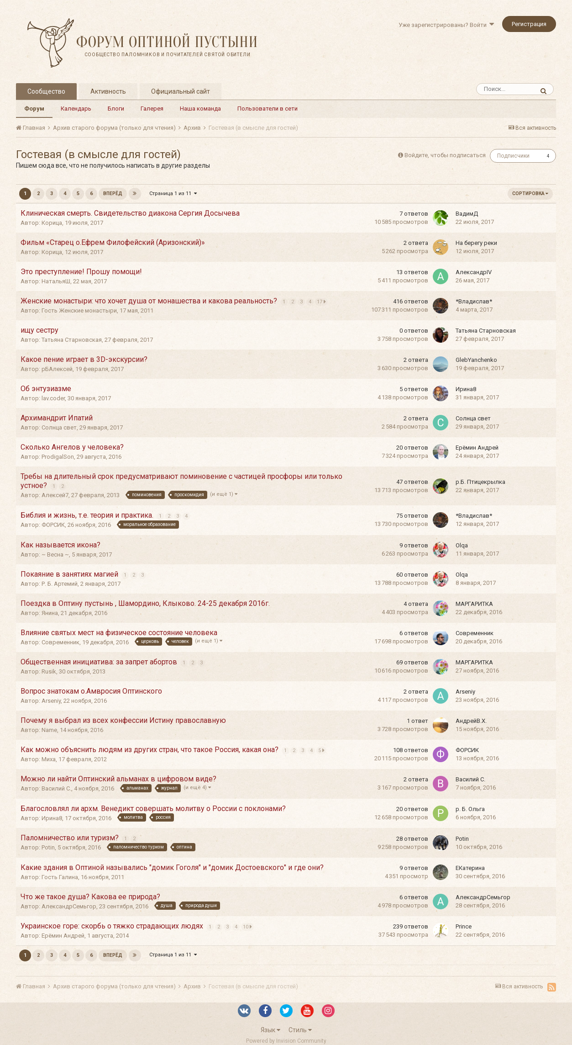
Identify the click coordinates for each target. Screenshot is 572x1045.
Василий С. (56, 788)
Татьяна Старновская (72, 339)
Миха (49, 759)
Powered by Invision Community (286, 1041)
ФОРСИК (53, 524)
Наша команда (200, 108)
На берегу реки (476, 242)
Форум (34, 108)
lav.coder (53, 398)
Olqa (462, 545)
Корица (52, 222)
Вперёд (112, 193)
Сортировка (530, 193)
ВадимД (467, 213)
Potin (48, 847)
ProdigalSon (58, 456)
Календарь (76, 108)
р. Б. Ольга (470, 809)
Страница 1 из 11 (173, 193)
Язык (270, 1030)
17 (322, 301)
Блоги (116, 108)
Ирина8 (466, 389)
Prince (464, 926)
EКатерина (470, 868)
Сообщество (46, 91)
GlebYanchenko (476, 359)
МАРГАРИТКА (474, 603)
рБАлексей (57, 369)
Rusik (49, 671)
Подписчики (513, 156)
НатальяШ (56, 281)
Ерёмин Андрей (477, 447)
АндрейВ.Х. (471, 720)
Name (49, 730)
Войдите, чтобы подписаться (445, 155)
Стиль (300, 1030)
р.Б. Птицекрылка (480, 481)
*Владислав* (474, 301)
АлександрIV (474, 272)
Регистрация (529, 24)
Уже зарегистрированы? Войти (446, 24)
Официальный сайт (180, 91)
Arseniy (51, 700)
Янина (50, 613)
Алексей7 (55, 495)
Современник (60, 642)
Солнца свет (59, 427)
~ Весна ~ (55, 554)
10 (248, 926)
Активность (108, 91)
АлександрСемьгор (69, 906)
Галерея (152, 108)
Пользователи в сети (267, 108)
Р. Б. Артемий (60, 583)
